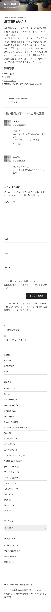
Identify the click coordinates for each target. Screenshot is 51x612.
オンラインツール (12, 455)
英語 (6, 511)
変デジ (7, 505)
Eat (5, 394)
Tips (6, 433)
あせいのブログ (11, 545)
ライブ (10, 102)
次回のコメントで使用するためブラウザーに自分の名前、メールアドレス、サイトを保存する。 (25, 284)
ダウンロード (10, 466)
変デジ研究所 (10, 556)
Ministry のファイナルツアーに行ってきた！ (24, 84)
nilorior (12, 4)
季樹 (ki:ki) (9, 562)
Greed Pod (9, 400)
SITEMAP (8, 371)
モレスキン (9, 489)
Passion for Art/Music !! (18, 98)
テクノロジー (10, 472)
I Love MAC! (9, 405)
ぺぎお (16, 121)
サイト (7, 267)
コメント (9, 202)
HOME (7, 355)
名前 (6, 239)
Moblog (7, 416)
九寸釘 (7, 77)
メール (7, 253)
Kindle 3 (7, 411)
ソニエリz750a (11, 461)
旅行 (15, 102)
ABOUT (7, 360)
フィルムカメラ (11, 477)
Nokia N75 (9, 422)
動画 (6, 500)
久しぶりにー (10, 80)
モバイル (8, 483)
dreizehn (21, 17)
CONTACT (9, 366)
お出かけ (8, 444)
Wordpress (9, 438)
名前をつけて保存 (12, 551)
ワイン (7, 494)
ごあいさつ (9, 450)
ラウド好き (9, 74)
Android (7, 388)
